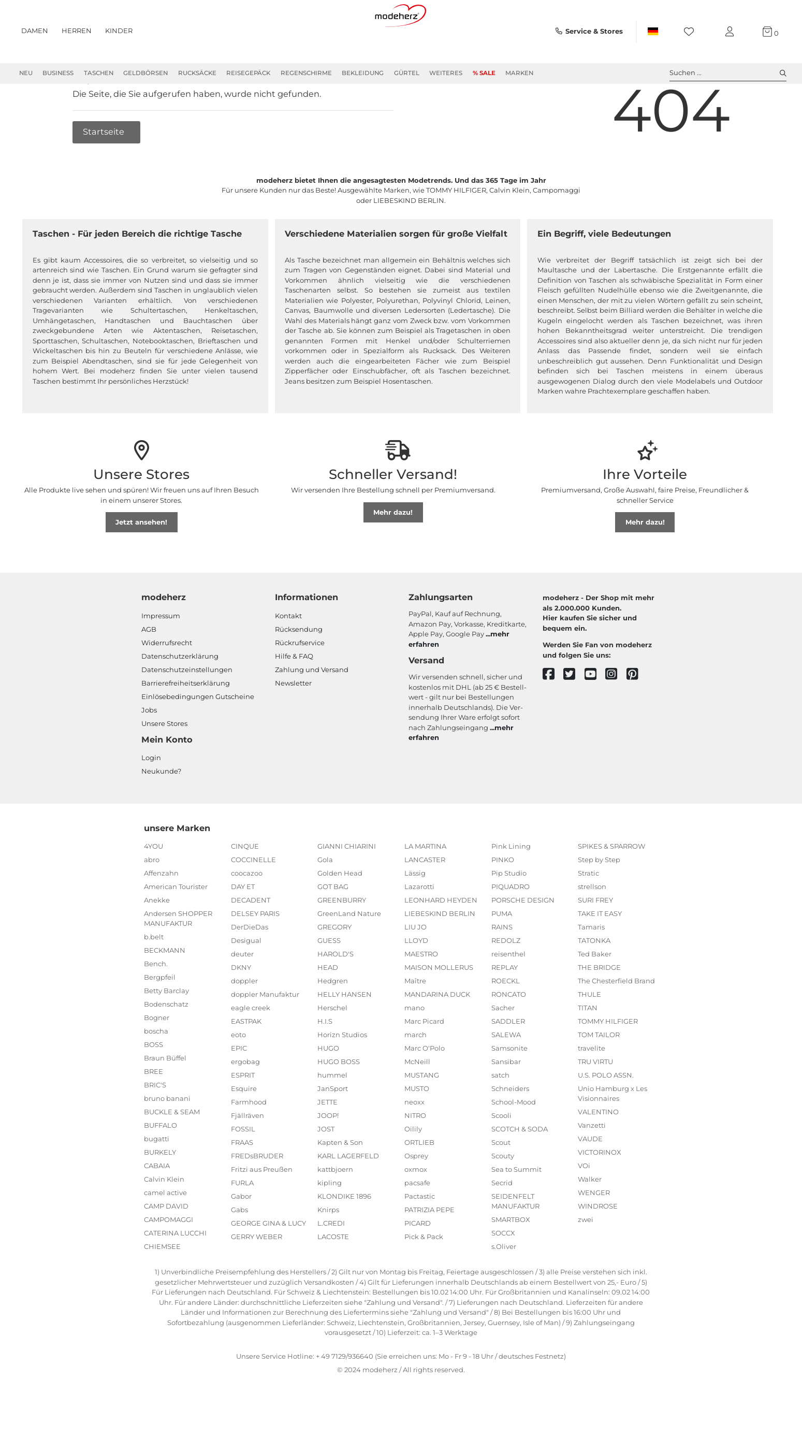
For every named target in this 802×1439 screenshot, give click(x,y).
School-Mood (513, 1139)
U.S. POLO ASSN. (606, 1112)
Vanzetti (592, 1162)
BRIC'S (155, 1122)
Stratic (588, 910)
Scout (501, 1179)
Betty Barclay (166, 1028)
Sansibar (506, 1099)
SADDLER (508, 1058)
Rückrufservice (300, 680)
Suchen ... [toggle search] (727, 73)
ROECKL (505, 1018)
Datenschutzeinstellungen (186, 707)
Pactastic (419, 1233)
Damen (34, 30)
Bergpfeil (160, 1014)
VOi (584, 1203)
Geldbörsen (145, 73)
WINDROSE (598, 1243)
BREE (153, 1108)
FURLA (242, 1220)
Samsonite (509, 1085)
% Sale (484, 73)
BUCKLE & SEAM (172, 1149)
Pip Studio (509, 910)
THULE (589, 1031)
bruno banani (167, 1135)
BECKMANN (164, 987)
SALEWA (506, 1072)
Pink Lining (511, 883)
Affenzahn (161, 910)
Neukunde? (161, 808)
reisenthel (508, 991)
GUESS (329, 977)
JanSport (332, 1126)
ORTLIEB (419, 1179)
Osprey (416, 1193)
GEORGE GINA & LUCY (268, 1260)
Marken (519, 73)
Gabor (241, 1233)
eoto (238, 1072)
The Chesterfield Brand (616, 1018)
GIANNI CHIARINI (346, 883)
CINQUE (245, 883)
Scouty (502, 1193)
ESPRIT (243, 1112)
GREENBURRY (341, 937)
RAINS (502, 964)
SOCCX (503, 1270)
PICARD (417, 1260)
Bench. (156, 1001)
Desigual (246, 977)
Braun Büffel (165, 1095)
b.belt (154, 974)
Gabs (239, 1247)
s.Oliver (503, 1284)
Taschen (98, 73)
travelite (591, 1085)
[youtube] (595, 711)
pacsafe (417, 1220)
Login (151, 795)
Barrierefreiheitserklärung (185, 720)
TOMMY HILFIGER (608, 1058)
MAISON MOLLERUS (438, 1004)
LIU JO (415, 964)
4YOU (153, 883)
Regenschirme (306, 73)
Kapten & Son (340, 1179)
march (415, 1072)
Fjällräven (247, 1153)
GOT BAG (332, 924)
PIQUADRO (510, 924)
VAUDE (590, 1176)
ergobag (245, 1099)
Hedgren (332, 1018)
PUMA (501, 951)
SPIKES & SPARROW (611, 883)
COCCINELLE (253, 897)
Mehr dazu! (393, 549)
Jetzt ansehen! (141, 559)
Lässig (415, 910)
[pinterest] (637, 711)
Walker (590, 1216)
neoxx (414, 1139)
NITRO (415, 1153)
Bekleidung (363, 73)
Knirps (328, 1247)
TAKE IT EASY (600, 951)
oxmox (415, 1206)
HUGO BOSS (338, 1099)
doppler (244, 1018)
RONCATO (508, 1031)
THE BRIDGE (599, 1004)
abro (151, 897)
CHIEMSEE (162, 1284)
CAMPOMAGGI (168, 1257)
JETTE (327, 1139)
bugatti (156, 1176)
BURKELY (160, 1189)
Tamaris (591, 964)
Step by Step (599, 897)
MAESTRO (421, 991)
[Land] (652, 31)
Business (58, 73)
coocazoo (247, 910)
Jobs (149, 747)
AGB (148, 666)
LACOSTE (333, 1274)
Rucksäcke (197, 73)
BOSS (153, 1082)
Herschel (332, 1045)
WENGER (594, 1230)
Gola (325, 897)
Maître (415, 1018)
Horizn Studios (342, 1072)
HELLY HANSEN (344, 1031)
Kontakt (288, 653)
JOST (325, 1166)
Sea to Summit (516, 1206)
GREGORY (334, 964)
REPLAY (504, 1004)
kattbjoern (335, 1206)
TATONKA (594, 977)
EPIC (239, 1085)
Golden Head (339, 910)
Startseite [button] (104, 169)
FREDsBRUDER (257, 1193)
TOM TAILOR (599, 1072)
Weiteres (445, 73)
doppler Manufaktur (265, 1031)
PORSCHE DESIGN (523, 937)
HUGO (328, 1085)
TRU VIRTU (595, 1099)
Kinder (119, 30)
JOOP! (328, 1153)
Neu (26, 73)
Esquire (244, 1126)
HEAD (327, 1004)
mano (414, 1045)
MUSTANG (421, 1112)
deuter (242, 991)
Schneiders (510, 1126)
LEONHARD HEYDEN (440, 937)
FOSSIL (243, 1166)
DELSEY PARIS (255, 951)
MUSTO (416, 1126)
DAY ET (243, 924)
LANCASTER (424, 897)
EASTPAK (246, 1058)
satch (500, 1112)
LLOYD (416, 977)
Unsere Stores (164, 761)
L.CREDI (331, 1260)
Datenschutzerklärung (179, 693)
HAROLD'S (335, 991)
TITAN (587, 1045)
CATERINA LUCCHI (175, 1270)
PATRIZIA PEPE (429, 1247)
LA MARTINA (425, 883)
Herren (77, 30)
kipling (329, 1220)
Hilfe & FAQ (294, 693)
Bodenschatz (166, 1041)
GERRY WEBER (256, 1274)
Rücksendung (299, 666)
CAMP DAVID (166, 1243)
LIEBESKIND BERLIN (439, 951)
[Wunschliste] (692, 32)
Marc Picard (424, 1058)
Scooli (501, 1153)
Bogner (156, 1055)
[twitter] (574, 711)
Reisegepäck (248, 73)
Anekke (157, 937)
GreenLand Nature (349, 951)
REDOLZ (505, 977)
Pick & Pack (423, 1274)
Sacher (503, 1045)
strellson (592, 924)
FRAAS (242, 1179)
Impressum (160, 653)
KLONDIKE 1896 (344, 1233)
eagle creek (250, 1045)
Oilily (413, 1166)
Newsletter (293, 720)
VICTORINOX (599, 1189)
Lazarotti (419, 924)
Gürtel (406, 73)
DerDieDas (249, 964)
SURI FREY (595, 937)
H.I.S (324, 1058)
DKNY (241, 1004)
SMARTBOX (510, 1257)
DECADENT (250, 937)
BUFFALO (160, 1162)
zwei (585, 1257)
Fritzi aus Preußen (262, 1206)
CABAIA (157, 1203)
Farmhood (249, 1139)
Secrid (502, 1220)
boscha (156, 1068)
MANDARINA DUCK (437, 1031)
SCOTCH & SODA (519, 1166)
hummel (332, 1112)
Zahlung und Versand (311, 707)
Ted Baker (594, 991)
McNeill (417, 1099)
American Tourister (176, 924)
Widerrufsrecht (166, 680)
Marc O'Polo (424, 1085)
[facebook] (553, 711)
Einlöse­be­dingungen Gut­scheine (197, 734)
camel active (165, 1230)
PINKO (502, 897)
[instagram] (615, 711)
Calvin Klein (164, 1216)
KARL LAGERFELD (348, 1193)
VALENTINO (598, 1149)
